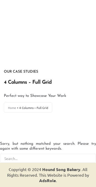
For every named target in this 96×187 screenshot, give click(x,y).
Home (12, 108)
